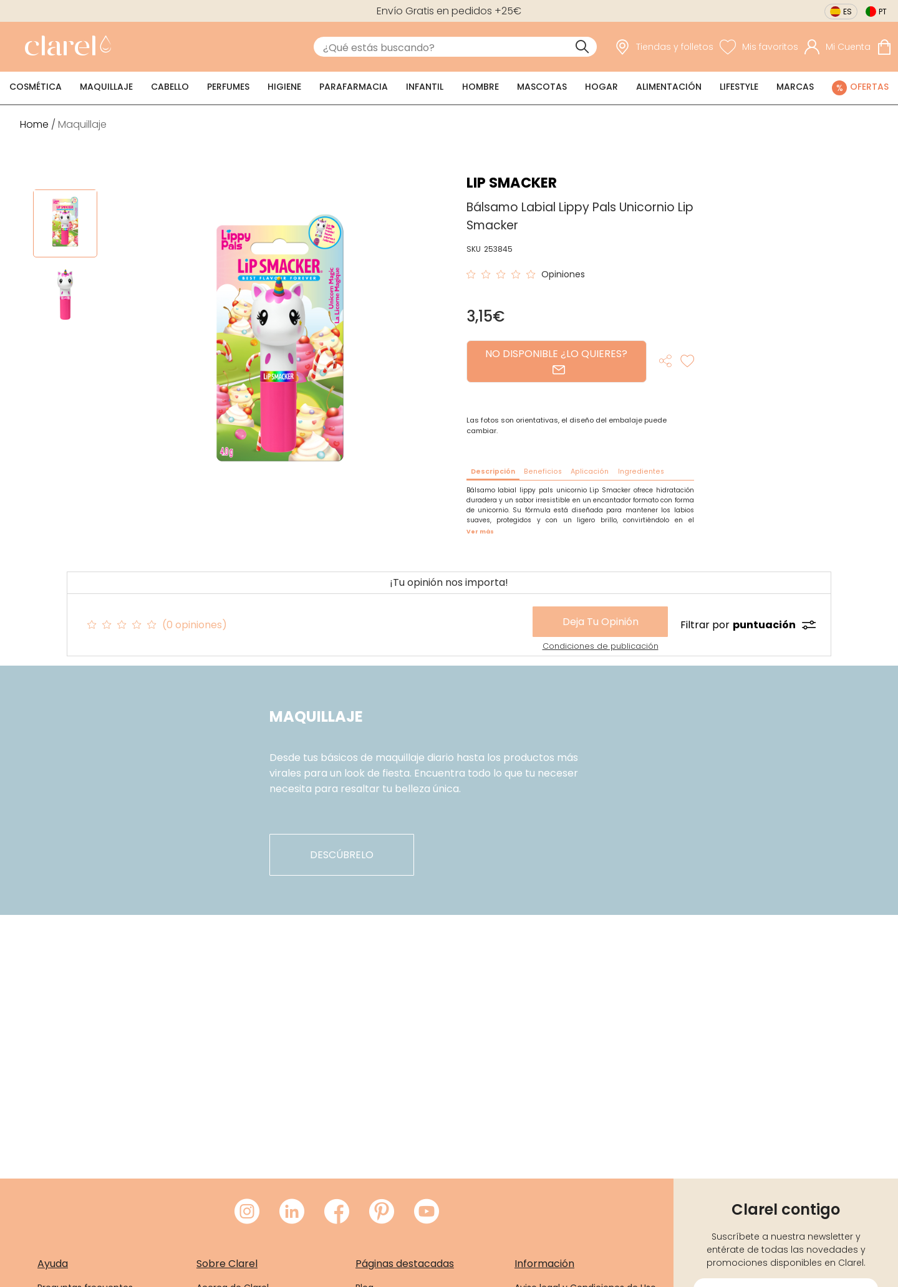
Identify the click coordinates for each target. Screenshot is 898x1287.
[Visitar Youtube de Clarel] (426, 1212)
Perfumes (228, 86)
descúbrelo (342, 855)
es (847, 11)
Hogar (601, 86)
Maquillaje (106, 86)
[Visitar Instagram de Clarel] (246, 1212)
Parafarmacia (353, 86)
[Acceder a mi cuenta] (837, 47)
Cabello (170, 86)
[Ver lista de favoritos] (759, 47)
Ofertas (869, 86)
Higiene (284, 86)
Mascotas (542, 86)
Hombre (480, 86)
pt (883, 11)
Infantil (424, 86)
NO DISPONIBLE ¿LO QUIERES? (556, 361)
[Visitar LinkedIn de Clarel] (291, 1212)
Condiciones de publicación (601, 646)
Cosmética (35, 86)
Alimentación (669, 86)
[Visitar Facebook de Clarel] (336, 1212)
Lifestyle (739, 86)
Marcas (795, 86)
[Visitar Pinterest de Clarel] (381, 1212)
